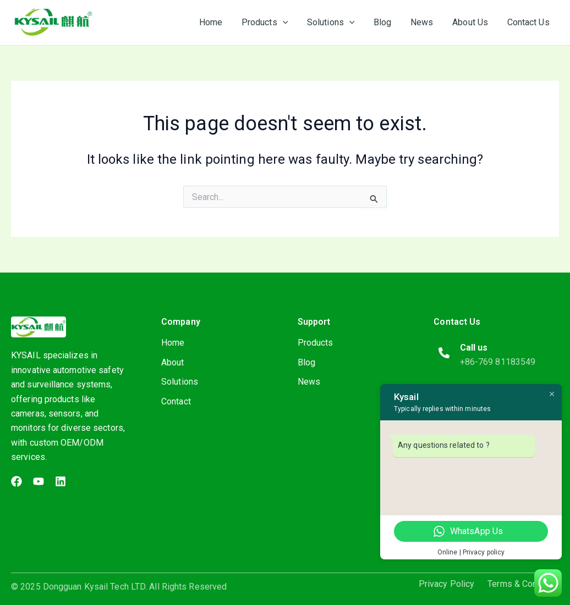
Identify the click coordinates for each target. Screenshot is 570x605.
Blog (306, 362)
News (309, 382)
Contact (176, 402)
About (172, 362)
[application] (290, 23)
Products (315, 342)
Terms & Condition (523, 584)
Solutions (179, 382)
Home (172, 342)
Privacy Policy (446, 584)
